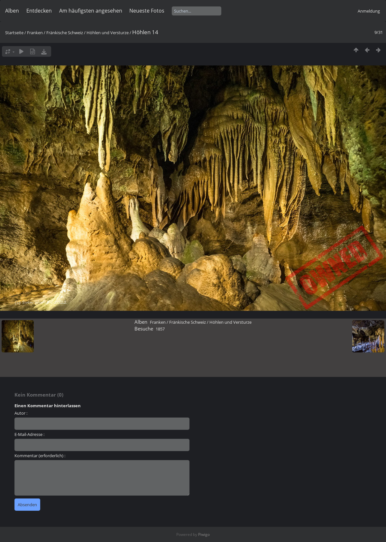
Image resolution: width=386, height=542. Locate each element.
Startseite (14, 32)
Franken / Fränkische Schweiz (55, 32)
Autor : (20, 413)
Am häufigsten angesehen (90, 10)
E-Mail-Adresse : (29, 434)
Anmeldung (369, 11)
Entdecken (39, 10)
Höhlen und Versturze (108, 32)
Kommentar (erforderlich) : (39, 455)
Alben (12, 10)
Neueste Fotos (146, 10)
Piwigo (204, 534)
